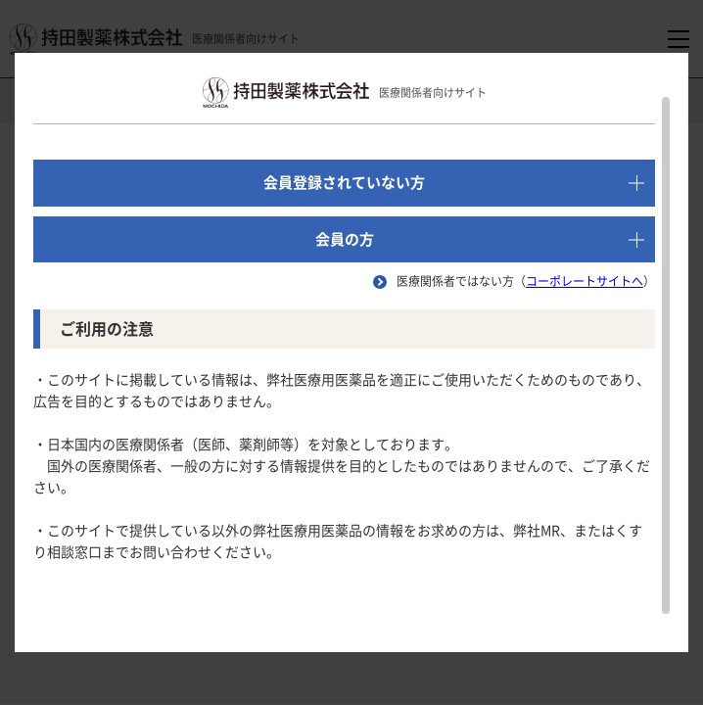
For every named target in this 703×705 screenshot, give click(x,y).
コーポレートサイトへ (584, 281)
